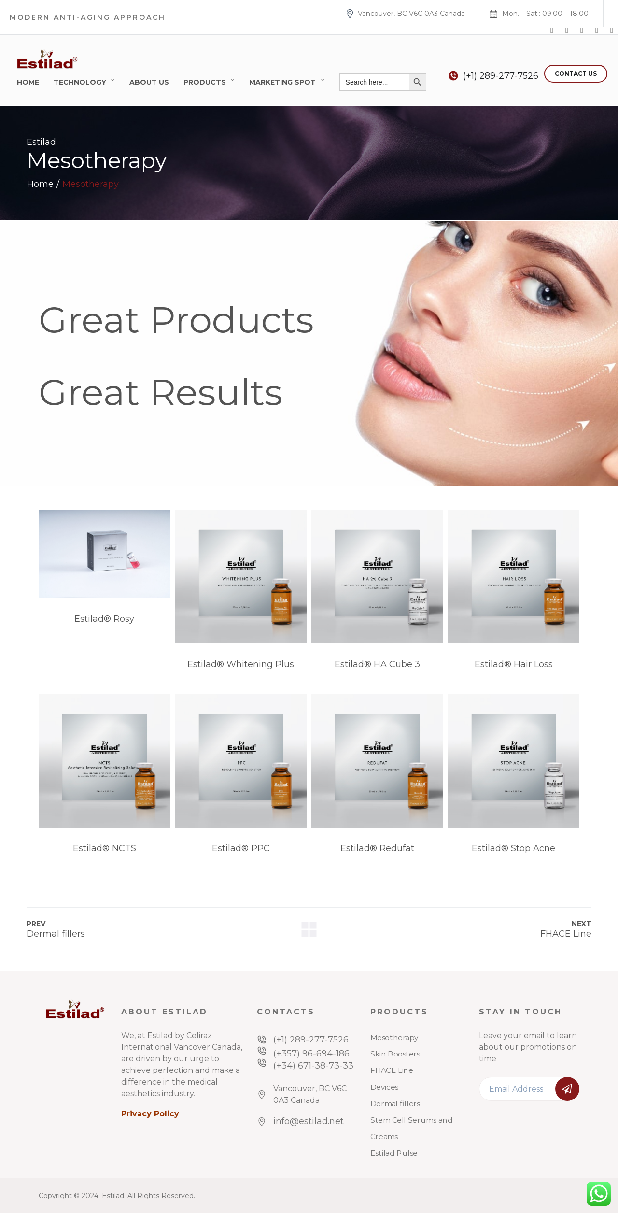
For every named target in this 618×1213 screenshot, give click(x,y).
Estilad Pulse (394, 1153)
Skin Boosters (395, 1054)
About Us (149, 82)
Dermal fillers (395, 1103)
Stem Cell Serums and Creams (411, 1128)
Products (204, 82)
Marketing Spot (282, 82)
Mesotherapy (394, 1037)
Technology (80, 82)
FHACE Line (391, 1070)
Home (28, 82)
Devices (384, 1087)
